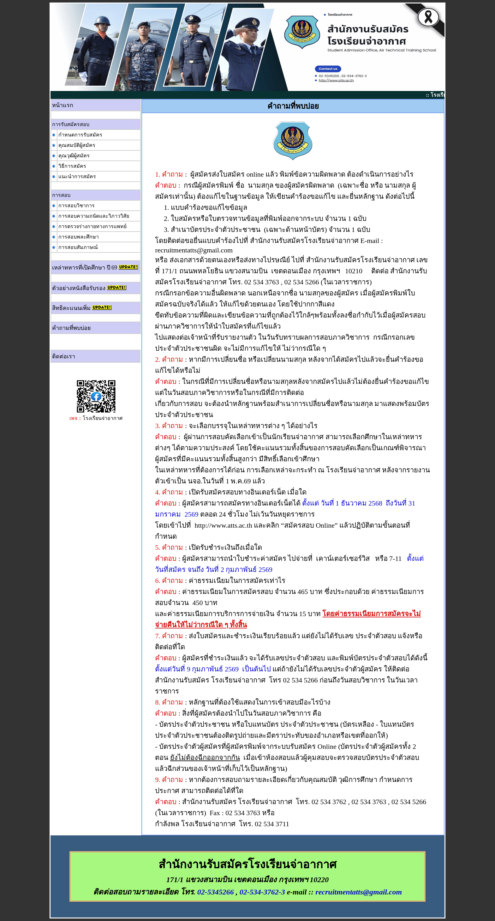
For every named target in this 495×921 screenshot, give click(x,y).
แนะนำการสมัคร (77, 176)
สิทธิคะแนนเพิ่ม (71, 308)
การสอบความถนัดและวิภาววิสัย (93, 216)
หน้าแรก (62, 105)
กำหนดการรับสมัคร (80, 134)
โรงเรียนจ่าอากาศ (102, 418)
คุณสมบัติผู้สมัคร (76, 145)
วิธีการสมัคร (72, 166)
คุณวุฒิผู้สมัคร (74, 155)
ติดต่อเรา (63, 356)
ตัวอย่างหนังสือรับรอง (78, 288)
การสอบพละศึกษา (78, 236)
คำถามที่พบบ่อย (71, 328)
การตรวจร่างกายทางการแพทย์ (92, 226)
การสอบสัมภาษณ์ (78, 247)
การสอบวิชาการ (76, 205)
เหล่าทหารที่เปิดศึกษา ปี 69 (84, 267)
